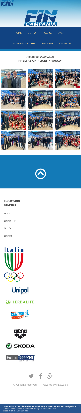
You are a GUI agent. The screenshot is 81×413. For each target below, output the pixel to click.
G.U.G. (48, 33)
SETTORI (33, 33)
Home (7, 213)
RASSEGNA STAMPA (24, 43)
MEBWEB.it (62, 385)
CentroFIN (10, 221)
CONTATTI (65, 43)
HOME (18, 33)
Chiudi (12, 411)
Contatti (8, 236)
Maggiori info (22, 411)
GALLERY (47, 43)
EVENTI (62, 33)
